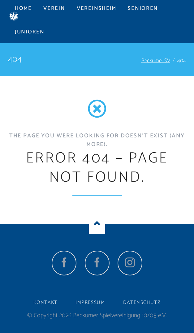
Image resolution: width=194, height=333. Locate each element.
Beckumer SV (155, 60)
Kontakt (45, 302)
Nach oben (97, 224)
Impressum (90, 302)
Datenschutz (142, 302)
